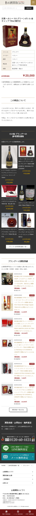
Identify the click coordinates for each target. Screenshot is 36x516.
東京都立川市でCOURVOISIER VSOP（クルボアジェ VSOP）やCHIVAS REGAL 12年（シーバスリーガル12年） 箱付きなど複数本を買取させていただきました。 (24, 281)
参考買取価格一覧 (14, 465)
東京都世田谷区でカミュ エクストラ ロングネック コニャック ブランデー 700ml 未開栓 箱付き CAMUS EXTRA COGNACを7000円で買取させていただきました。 (24, 370)
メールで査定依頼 (18, 513)
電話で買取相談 (6, 513)
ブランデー (26, 465)
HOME (3, 465)
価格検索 (28, 8)
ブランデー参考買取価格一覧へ (18, 246)
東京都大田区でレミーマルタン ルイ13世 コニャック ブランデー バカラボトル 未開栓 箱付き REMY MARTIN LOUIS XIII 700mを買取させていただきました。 (24, 326)
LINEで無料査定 (30, 513)
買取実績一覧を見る (18, 409)
